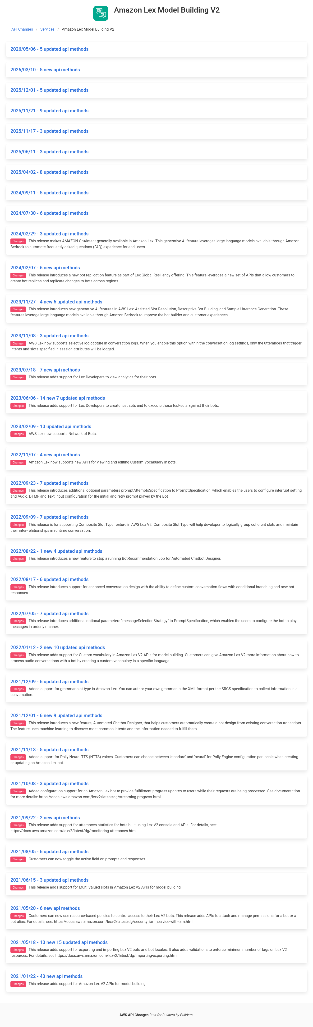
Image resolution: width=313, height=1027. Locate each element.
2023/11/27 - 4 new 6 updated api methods (56, 302)
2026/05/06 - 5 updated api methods (49, 49)
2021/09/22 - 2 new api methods (45, 818)
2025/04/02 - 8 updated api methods (49, 172)
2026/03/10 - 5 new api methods (45, 70)
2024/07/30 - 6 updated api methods (49, 213)
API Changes (22, 29)
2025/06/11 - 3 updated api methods (49, 152)
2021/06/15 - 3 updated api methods (49, 880)
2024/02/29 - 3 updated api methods (49, 234)
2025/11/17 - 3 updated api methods (49, 131)
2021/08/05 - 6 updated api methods (49, 851)
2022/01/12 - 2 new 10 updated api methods (57, 647)
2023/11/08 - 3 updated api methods (49, 336)
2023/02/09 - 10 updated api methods (50, 426)
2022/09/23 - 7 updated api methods (49, 483)
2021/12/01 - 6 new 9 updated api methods (56, 715)
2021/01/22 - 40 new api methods (46, 976)
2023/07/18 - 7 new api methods (45, 370)
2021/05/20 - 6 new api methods (45, 908)
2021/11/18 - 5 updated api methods (49, 749)
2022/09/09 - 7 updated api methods (49, 517)
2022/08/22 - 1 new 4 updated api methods (56, 551)
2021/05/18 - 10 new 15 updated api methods (59, 942)
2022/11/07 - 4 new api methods (45, 455)
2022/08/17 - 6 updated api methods (49, 579)
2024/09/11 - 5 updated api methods (49, 193)
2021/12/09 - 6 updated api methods (49, 681)
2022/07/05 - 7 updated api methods (49, 613)
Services (47, 29)
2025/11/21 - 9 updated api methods (49, 111)
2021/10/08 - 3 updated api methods (49, 783)
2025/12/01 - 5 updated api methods (49, 90)
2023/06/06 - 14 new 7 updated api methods (57, 398)
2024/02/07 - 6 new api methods (45, 268)
